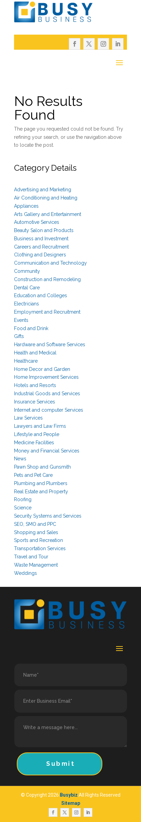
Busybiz (69, 795)
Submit (60, 763)
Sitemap (70, 803)
